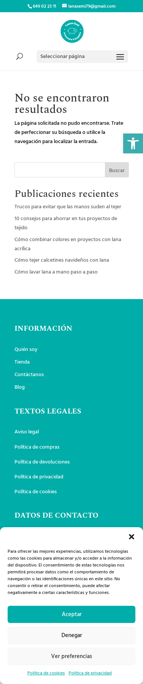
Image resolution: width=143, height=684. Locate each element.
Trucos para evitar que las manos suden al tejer (67, 207)
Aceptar (72, 614)
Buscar (117, 170)
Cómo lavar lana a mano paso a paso (56, 272)
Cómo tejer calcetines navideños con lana (61, 260)
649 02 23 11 (44, 6)
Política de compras (36, 447)
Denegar (71, 635)
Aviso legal (26, 432)
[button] (133, 143)
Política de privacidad (90, 673)
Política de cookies (46, 673)
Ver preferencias (71, 656)
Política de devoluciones (42, 462)
